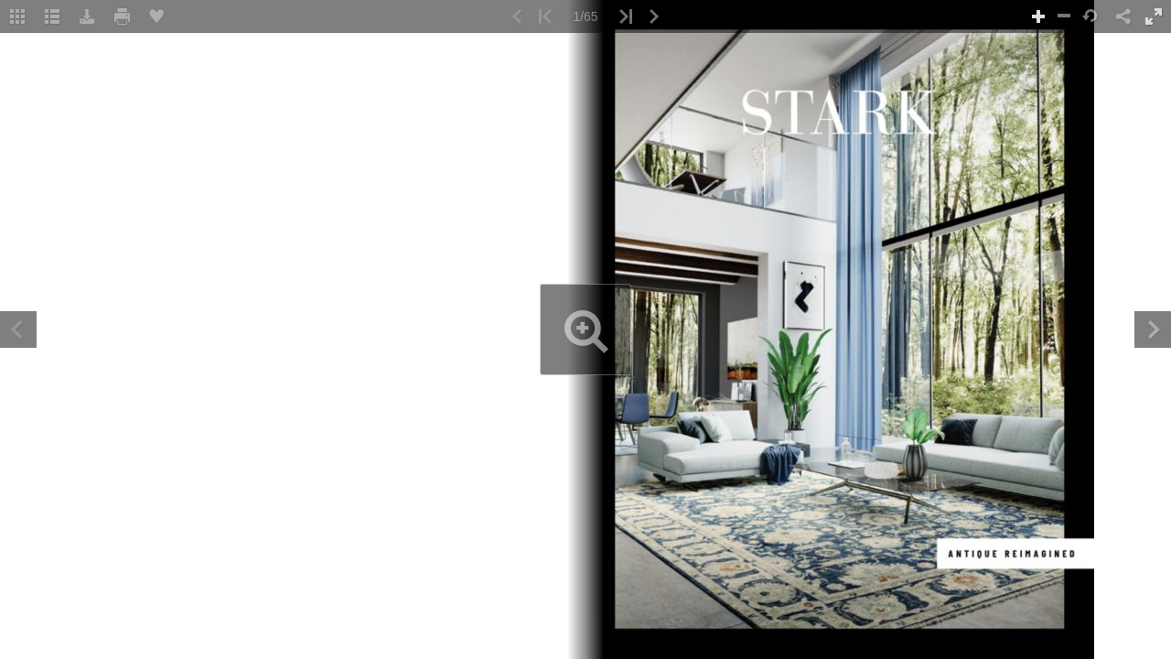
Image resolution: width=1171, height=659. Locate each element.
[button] (17, 16)
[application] (585, 329)
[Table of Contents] (52, 16)
